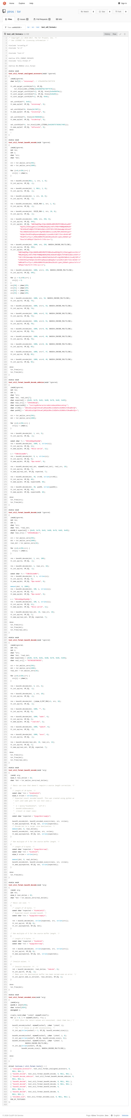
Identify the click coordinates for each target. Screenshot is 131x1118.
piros (10, 11)
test (37, 27)
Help (31, 3)
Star (102, 12)
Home (11, 3)
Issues (22, 19)
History (107, 34)
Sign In (122, 3)
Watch (85, 12)
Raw (114, 34)
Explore (22, 3)
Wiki (59, 19)
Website (125, 1115)
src (33, 27)
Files (8, 19)
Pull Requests (42, 19)
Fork (118, 12)
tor (19, 11)
